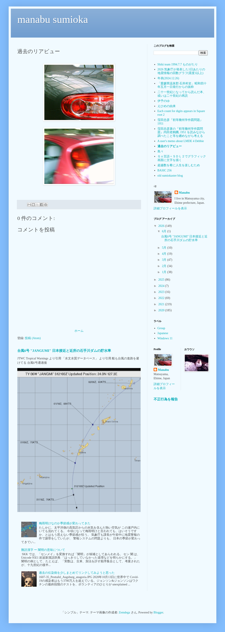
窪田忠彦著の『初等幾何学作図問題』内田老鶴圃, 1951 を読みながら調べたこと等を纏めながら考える (181, 132)
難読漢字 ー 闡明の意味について (43, 549)
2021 (161, 304)
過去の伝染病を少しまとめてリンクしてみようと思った (77, 572)
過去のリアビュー (170, 146)
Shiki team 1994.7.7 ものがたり (178, 64)
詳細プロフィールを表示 (170, 208)
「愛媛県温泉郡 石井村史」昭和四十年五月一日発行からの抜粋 (182, 85)
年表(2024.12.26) (168, 78)
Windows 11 (165, 338)
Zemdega (124, 612)
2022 (161, 298)
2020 (161, 310)
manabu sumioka (52, 19)
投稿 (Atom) (33, 338)
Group (161, 328)
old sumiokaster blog (170, 175)
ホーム (79, 330)
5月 (164, 247)
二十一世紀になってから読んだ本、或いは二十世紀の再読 (182, 93)
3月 (164, 259)
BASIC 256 (165, 170)
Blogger (158, 612)
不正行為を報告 (166, 399)
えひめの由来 (167, 106)
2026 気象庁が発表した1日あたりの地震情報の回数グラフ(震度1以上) (181, 71)
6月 (164, 231)
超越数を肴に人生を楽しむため (179, 165)
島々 (161, 151)
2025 (161, 279)
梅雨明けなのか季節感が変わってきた (64, 523)
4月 (164, 253)
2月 (164, 266)
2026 (161, 226)
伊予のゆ (164, 101)
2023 (161, 292)
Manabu (184, 192)
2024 (161, 286)
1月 (164, 272)
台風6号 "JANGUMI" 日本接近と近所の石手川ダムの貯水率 (64, 351)
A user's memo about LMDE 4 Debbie (181, 141)
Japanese (163, 333)
